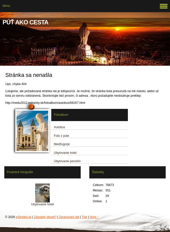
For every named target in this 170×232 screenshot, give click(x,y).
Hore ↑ (94, 217)
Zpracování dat (69, 217)
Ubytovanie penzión (67, 161)
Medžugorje (62, 144)
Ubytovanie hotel (65, 153)
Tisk (84, 217)
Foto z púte (61, 136)
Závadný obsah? (45, 217)
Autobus (59, 127)
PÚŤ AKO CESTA (25, 22)
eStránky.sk (23, 217)
